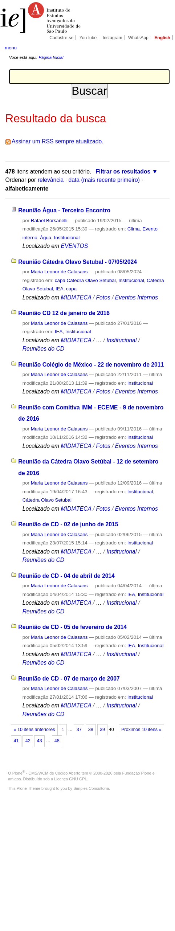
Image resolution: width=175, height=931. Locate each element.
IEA (60, 288)
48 (57, 740)
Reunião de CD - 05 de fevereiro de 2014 (72, 627)
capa (71, 288)
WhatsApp (138, 37)
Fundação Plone (136, 773)
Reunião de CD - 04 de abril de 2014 (66, 576)
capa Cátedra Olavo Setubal (85, 280)
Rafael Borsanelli (49, 220)
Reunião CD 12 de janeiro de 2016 (64, 313)
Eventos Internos (136, 297)
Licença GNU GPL (70, 779)
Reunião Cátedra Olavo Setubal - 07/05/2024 (77, 262)
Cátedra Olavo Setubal (47, 500)
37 (79, 729)
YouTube (88, 37)
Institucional (67, 237)
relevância (51, 180)
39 (102, 729)
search (163, 47)
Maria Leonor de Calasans (59, 271)
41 (16, 740)
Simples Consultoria (91, 788)
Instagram (112, 37)
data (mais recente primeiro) (104, 180)
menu (11, 47)
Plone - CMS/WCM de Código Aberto (46, 773)
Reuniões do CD (43, 349)
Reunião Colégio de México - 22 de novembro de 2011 (91, 365)
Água (45, 237)
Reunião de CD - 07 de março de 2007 (69, 678)
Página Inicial (50, 57)
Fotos (103, 297)
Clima (133, 229)
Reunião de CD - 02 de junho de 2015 (68, 524)
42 (27, 740)
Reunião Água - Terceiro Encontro (64, 210)
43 (39, 740)
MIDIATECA (76, 297)
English (162, 37)
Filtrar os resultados (122, 171)
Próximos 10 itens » (141, 729)
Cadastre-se (61, 37)
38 (90, 729)
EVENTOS (74, 246)
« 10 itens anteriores (34, 729)
